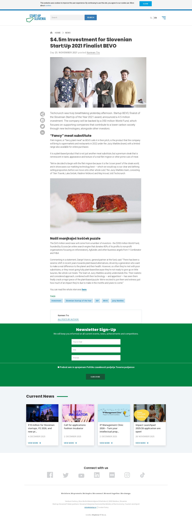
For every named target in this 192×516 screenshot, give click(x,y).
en (155, 18)
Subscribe (95, 377)
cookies (48, 5)
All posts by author (68, 319)
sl (151, 18)
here (84, 289)
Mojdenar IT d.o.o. (99, 515)
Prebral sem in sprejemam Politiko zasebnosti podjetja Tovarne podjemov (97, 367)
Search (90, 18)
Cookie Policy (103, 507)
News (68, 33)
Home (58, 33)
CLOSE (145, 4)
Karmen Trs (93, 52)
